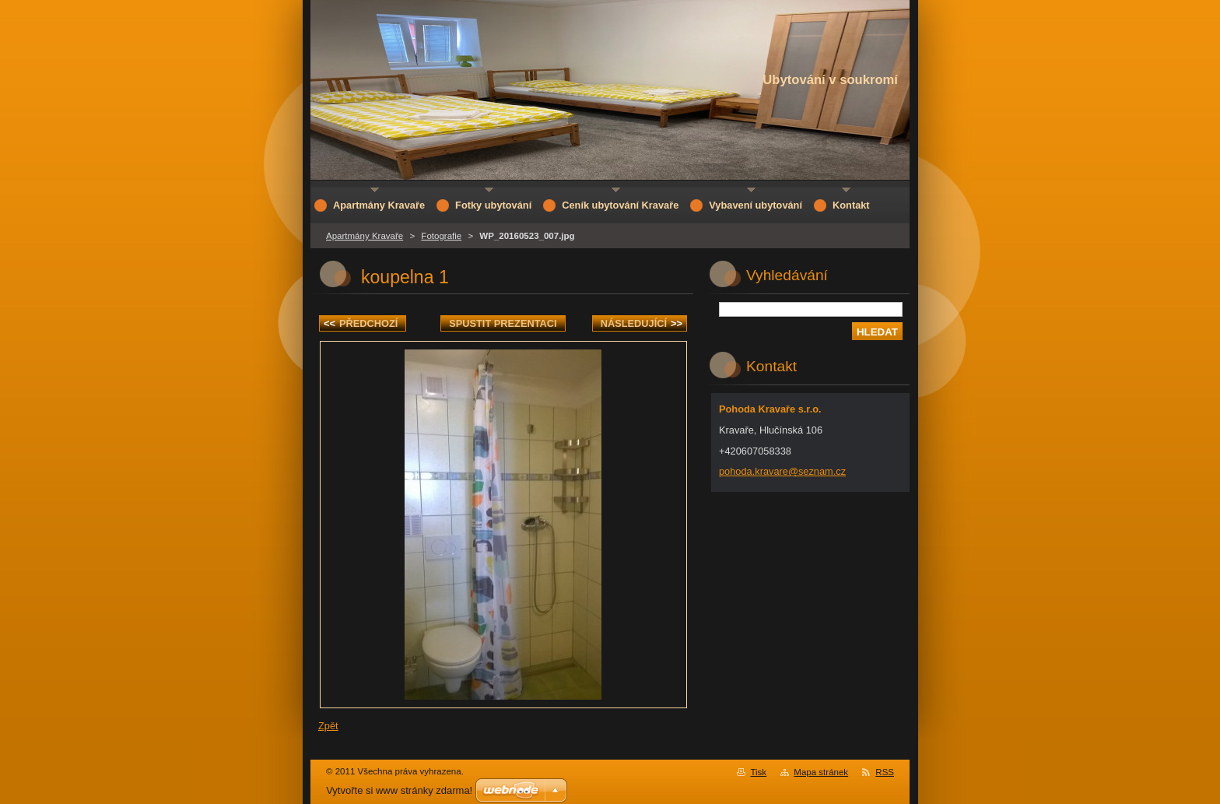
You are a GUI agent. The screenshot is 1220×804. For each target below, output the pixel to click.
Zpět (328, 726)
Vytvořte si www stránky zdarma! (399, 790)
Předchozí (361, 323)
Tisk (758, 772)
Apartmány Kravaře (364, 235)
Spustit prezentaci (502, 323)
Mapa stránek (821, 772)
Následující (641, 323)
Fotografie (441, 235)
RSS (884, 772)
